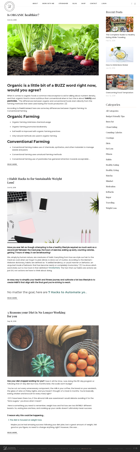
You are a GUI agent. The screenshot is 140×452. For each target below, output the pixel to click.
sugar (108, 197)
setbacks (110, 192)
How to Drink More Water (117, 65)
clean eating (111, 127)
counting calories (114, 132)
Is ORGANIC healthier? (23, 15)
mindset (109, 181)
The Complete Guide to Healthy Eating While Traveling (120, 36)
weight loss (111, 208)
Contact (93, 3)
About (35, 3)
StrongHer (63, 3)
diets (108, 143)
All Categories (112, 111)
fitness (109, 154)
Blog (75, 3)
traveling (110, 202)
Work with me (48, 3)
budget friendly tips (115, 116)
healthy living (112, 170)
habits (108, 159)
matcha (109, 175)
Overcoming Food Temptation (119, 92)
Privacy (129, 448)
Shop (83, 3)
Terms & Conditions (115, 448)
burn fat (110, 121)
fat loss (109, 148)
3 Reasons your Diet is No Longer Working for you (36, 314)
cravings (110, 138)
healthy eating (112, 165)
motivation (110, 186)
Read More (12, 164)
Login (104, 3)
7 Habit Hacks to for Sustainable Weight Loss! (34, 180)
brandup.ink (86, 448)
